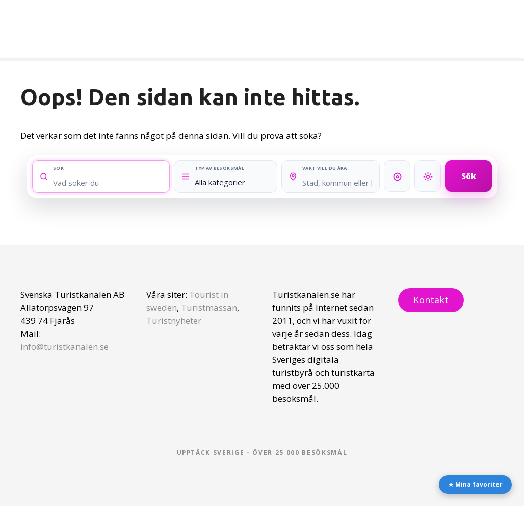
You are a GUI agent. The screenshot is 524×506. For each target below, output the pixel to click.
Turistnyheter (173, 320)
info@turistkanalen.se (64, 346)
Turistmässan (209, 307)
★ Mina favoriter (475, 484)
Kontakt (431, 300)
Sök (468, 175)
